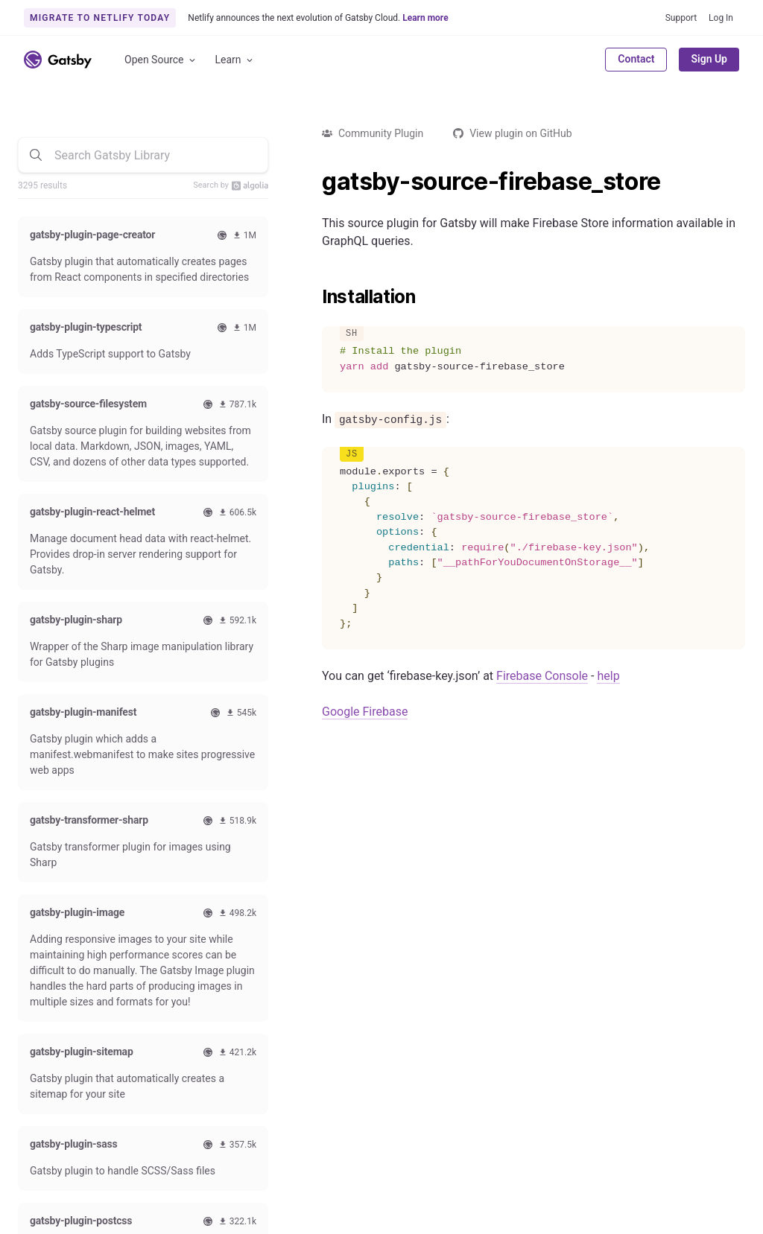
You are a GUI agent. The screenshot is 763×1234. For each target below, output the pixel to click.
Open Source (160, 60)
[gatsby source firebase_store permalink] (314, 182)
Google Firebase (365, 712)
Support (681, 18)
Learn (235, 60)
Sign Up (709, 59)
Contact (636, 59)
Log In (721, 18)
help (608, 676)
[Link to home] (58, 60)
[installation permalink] (314, 297)
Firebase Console (542, 676)
